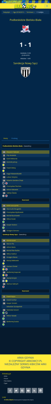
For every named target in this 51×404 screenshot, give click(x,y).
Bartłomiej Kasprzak (13, 272)
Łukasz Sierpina (12, 177)
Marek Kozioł (11, 240)
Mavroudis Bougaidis (14, 209)
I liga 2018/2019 (18, 12)
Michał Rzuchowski (13, 216)
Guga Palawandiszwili (14, 174)
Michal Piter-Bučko (13, 250)
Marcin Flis (10, 244)
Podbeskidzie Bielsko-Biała (25, 20)
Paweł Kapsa (11, 296)
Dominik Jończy (12, 162)
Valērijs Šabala (12, 193)
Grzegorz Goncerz (13, 231)
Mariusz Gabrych (12, 284)
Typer (6, 383)
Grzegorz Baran (12, 257)
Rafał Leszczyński (12, 205)
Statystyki (6, 12)
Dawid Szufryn (11, 300)
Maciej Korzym (12, 278)
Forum (6, 378)
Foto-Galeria (7, 381)
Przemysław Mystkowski (15, 212)
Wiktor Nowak (11, 316)
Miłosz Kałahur (12, 254)
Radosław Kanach (13, 310)
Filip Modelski (11, 155)
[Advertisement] (25, 105)
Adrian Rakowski (12, 189)
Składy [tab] (5, 138)
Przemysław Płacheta (14, 186)
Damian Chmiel (12, 266)
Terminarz (30, 12)
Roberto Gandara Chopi (15, 180)
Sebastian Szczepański (14, 306)
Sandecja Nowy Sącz (25, 63)
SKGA (5, 376)
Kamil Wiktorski (12, 159)
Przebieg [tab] (14, 138)
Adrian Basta (11, 247)
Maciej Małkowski (13, 260)
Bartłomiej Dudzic (13, 321)
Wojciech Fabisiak (13, 152)
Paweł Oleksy (11, 168)
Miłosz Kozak (11, 219)
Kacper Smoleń (12, 303)
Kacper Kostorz (12, 225)
